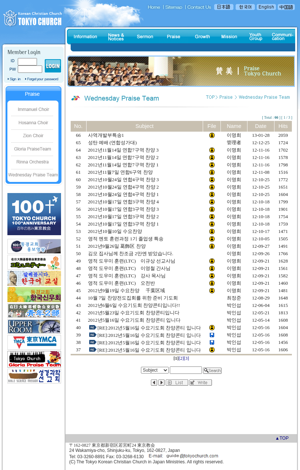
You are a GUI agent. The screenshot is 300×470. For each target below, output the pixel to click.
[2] (181, 358)
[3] (186, 358)
